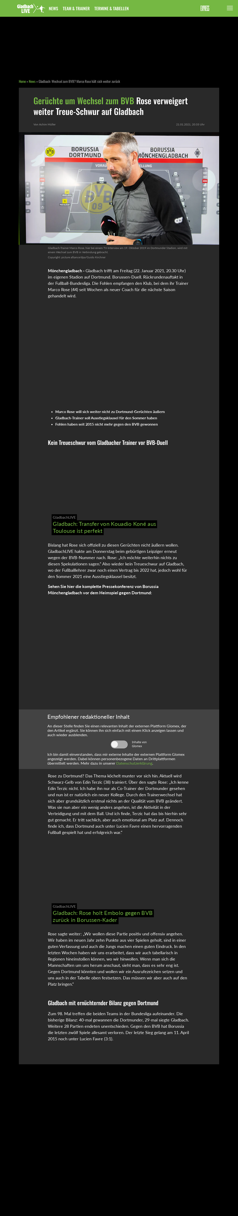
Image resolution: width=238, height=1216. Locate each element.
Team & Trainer (76, 8)
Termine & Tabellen (111, 8)
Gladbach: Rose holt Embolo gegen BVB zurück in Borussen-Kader (103, 916)
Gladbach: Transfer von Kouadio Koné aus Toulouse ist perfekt (104, 527)
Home (22, 81)
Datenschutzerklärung (134, 763)
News (53, 8)
